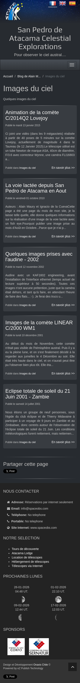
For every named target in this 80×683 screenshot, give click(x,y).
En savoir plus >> (63, 167)
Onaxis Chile (40, 664)
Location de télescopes (27, 557)
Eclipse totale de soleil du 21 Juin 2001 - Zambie (37, 393)
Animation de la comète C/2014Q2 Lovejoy (32, 115)
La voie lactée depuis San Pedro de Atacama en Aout (35, 188)
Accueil (8, 76)
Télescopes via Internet (27, 566)
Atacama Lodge (22, 553)
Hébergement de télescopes (30, 561)
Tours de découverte (25, 549)
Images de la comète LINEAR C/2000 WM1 (39, 325)
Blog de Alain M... (29, 76)
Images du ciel (27, 167)
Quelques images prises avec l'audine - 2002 (39, 256)
